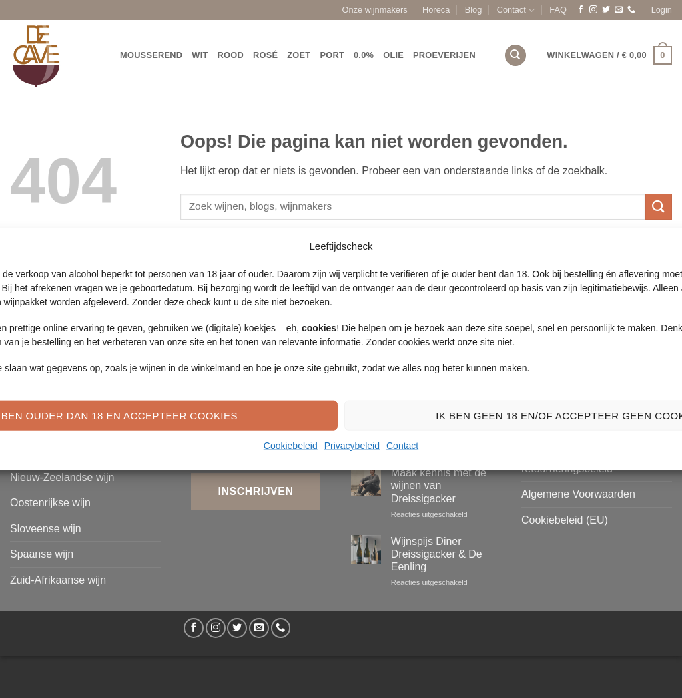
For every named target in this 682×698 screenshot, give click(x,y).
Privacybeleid (352, 445)
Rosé (265, 55)
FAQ (558, 10)
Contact (402, 445)
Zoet (298, 55)
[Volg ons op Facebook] (581, 10)
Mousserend (151, 55)
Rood (231, 55)
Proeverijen (444, 55)
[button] (661, 10)
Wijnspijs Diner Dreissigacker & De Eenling (436, 554)
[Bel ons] (631, 10)
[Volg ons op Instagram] (593, 10)
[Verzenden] (658, 207)
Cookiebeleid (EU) (564, 520)
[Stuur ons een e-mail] (619, 10)
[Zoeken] (515, 56)
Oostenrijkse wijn (50, 502)
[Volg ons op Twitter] (606, 10)
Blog (473, 10)
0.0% (364, 55)
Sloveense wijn (45, 528)
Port (332, 55)
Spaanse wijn (41, 554)
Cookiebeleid (291, 445)
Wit (200, 55)
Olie (393, 55)
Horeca (436, 10)
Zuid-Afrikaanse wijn (58, 580)
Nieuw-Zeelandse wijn (62, 477)
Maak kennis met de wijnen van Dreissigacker (438, 485)
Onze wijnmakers (375, 10)
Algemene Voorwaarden (578, 494)
